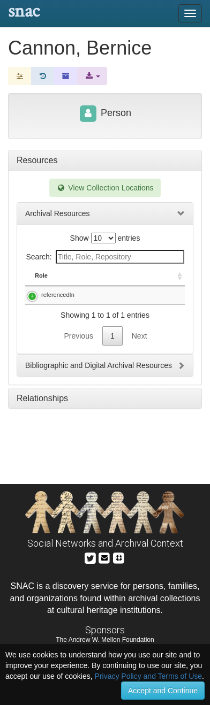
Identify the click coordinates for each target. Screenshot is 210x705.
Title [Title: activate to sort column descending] (95, 284)
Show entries (105, 238)
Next (139, 394)
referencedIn (57, 303)
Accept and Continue (163, 690)
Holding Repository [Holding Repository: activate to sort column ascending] (157, 279)
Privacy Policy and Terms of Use (148, 676)
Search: (105, 257)
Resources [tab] (37, 160)
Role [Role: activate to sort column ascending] (41, 284)
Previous (78, 394)
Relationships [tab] (42, 457)
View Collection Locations (104, 187)
